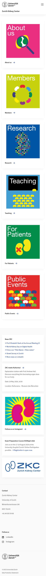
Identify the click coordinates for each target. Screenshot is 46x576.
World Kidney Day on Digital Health (19, 346)
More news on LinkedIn (15, 357)
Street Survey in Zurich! (15, 353)
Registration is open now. (23, 450)
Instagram (8, 541)
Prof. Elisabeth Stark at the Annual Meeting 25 (23, 343)
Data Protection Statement (10, 573)
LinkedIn (7, 537)
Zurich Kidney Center (11, 11)
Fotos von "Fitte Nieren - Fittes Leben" (20, 350)
